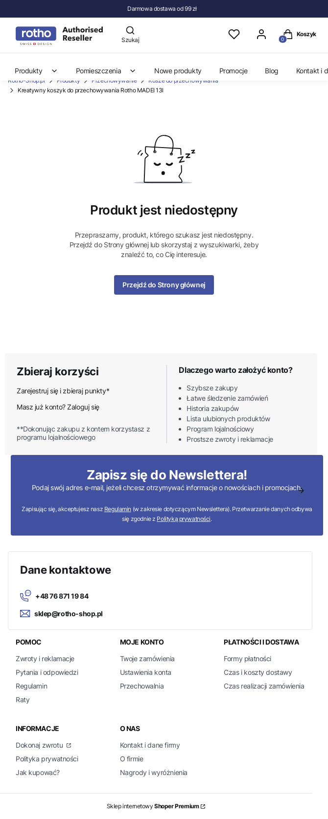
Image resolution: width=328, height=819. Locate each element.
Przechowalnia (142, 686)
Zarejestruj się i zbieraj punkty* (63, 391)
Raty (22, 699)
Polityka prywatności (47, 758)
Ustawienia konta (145, 672)
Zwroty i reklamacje (45, 658)
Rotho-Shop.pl (26, 80)
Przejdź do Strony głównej (164, 284)
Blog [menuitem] (271, 70)
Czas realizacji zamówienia (264, 686)
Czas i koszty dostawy (258, 672)
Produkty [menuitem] (36, 70)
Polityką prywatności (184, 518)
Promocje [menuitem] (233, 70)
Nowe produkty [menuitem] (178, 70)
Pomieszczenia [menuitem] (106, 70)
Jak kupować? (38, 772)
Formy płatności (247, 658)
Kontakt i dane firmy (150, 745)
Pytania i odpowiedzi (47, 672)
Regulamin (117, 509)
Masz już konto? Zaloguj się (58, 407)
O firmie (131, 758)
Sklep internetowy (153, 806)
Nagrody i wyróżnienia (153, 772)
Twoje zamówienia (147, 658)
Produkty (68, 80)
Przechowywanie (114, 80)
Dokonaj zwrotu (40, 745)
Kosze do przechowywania (183, 80)
